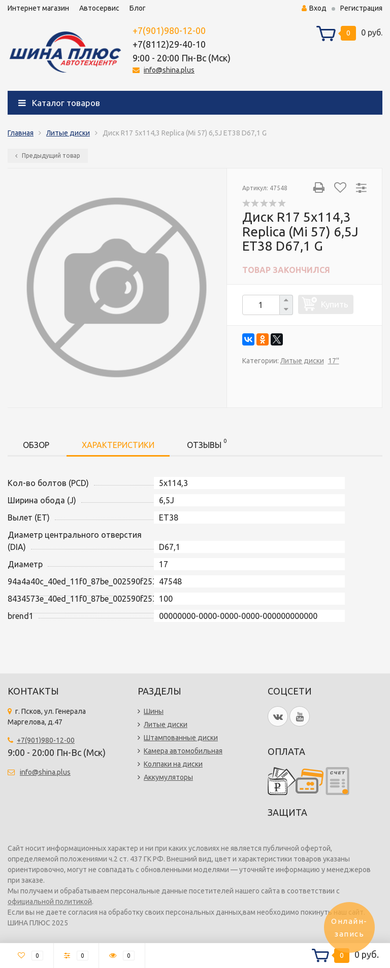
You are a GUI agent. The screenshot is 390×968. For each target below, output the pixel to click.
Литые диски (68, 133)
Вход (314, 8)
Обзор (36, 445)
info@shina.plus (169, 70)
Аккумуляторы (168, 777)
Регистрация (361, 8)
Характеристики (118, 445)
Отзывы (206, 443)
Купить (334, 304)
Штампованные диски (181, 738)
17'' (333, 361)
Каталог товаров (59, 103)
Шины (154, 711)
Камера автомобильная (183, 751)
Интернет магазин (38, 8)
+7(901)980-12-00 (169, 30)
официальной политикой (50, 901)
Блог (137, 8)
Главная (21, 133)
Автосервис (99, 8)
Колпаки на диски (173, 764)
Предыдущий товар (47, 155)
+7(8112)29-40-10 (169, 44)
